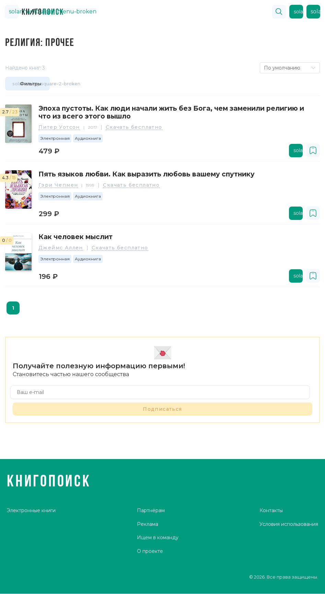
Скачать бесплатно (134, 127)
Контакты (271, 512)
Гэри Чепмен (58, 185)
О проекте (150, 552)
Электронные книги (31, 512)
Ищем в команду (157, 539)
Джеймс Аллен (60, 248)
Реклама (147, 525)
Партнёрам (151, 512)
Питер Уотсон (59, 127)
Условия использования (288, 525)
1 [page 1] (13, 308)
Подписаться (162, 409)
